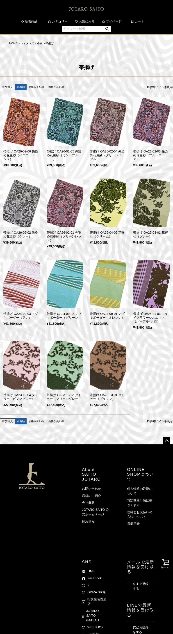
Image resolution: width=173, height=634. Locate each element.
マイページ (112, 21)
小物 (39, 43)
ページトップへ (166, 440)
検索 (107, 29)
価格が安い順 (36, 87)
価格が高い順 (56, 87)
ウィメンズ (27, 43)
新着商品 (29, 21)
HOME (13, 43)
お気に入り (85, 21)
